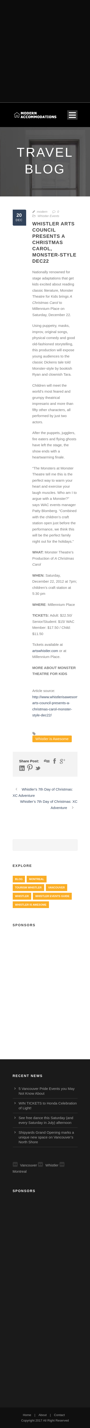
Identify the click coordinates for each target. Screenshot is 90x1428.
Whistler (48, 1165)
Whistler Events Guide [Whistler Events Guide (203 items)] (52, 896)
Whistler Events (48, 216)
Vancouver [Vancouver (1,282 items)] (56, 887)
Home (27, 1415)
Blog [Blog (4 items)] (19, 879)
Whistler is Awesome (52, 739)
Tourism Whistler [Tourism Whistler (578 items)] (28, 887)
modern (42, 211)
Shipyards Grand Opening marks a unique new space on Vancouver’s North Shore (46, 1137)
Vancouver (25, 1165)
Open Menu (72, 115)
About (42, 1415)
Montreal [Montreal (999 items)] (36, 879)
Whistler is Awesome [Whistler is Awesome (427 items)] (31, 904)
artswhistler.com (45, 651)
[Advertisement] (45, 48)
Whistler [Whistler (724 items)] (22, 896)
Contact (59, 1415)
